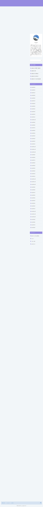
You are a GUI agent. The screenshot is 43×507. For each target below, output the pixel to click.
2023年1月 (33, 176)
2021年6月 (33, 227)
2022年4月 (33, 200)
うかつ (32, 238)
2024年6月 (33, 130)
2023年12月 (33, 146)
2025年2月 (33, 114)
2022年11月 (33, 181)
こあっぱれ (3, 35)
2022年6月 (33, 195)
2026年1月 (33, 92)
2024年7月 (33, 127)
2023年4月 (33, 168)
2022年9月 (33, 187)
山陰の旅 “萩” (33, 70)
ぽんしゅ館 (4, 279)
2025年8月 (33, 98)
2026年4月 (33, 87)
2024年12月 (33, 119)
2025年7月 (33, 100)
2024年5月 (33, 133)
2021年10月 (33, 216)
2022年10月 (33, 184)
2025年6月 (33, 103)
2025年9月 (33, 95)
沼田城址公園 (13, 93)
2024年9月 (33, 122)
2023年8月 (33, 157)
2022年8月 (33, 189)
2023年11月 (33, 149)
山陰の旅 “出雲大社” (35, 76)
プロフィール (12, 30)
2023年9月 (33, 154)
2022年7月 (33, 192)
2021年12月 (33, 211)
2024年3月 (33, 138)
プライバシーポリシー (29, 30)
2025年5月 (33, 106)
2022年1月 (33, 208)
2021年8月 (33, 222)
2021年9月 (33, 219)
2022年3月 (33, 203)
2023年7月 (33, 160)
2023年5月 (33, 165)
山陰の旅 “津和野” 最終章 (35, 68)
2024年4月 (33, 135)
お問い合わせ (19, 30)
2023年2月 (33, 173)
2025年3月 (33, 111)
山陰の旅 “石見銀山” (35, 73)
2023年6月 (33, 162)
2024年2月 (33, 141)
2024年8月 (33, 125)
